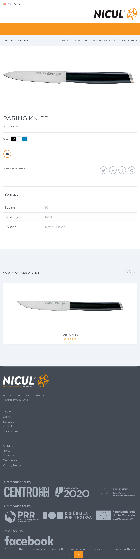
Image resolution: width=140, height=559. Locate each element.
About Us (9, 445)
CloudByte (22, 399)
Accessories (10, 431)
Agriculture (10, 426)
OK (78, 554)
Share (113, 170)
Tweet (103, 170)
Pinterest (131, 170)
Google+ (122, 170)
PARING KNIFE (70, 334)
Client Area (10, 460)
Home (65, 40)
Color (6, 139)
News (6, 450)
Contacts (9, 455)
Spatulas (8, 421)
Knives (7, 412)
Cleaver (8, 417)
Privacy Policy (12, 465)
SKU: (5, 126)
